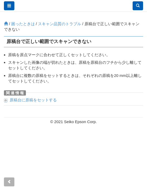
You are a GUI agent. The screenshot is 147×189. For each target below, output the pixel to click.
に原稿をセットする (33, 100)
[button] (138, 5)
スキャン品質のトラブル (59, 24)
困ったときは (23, 24)
